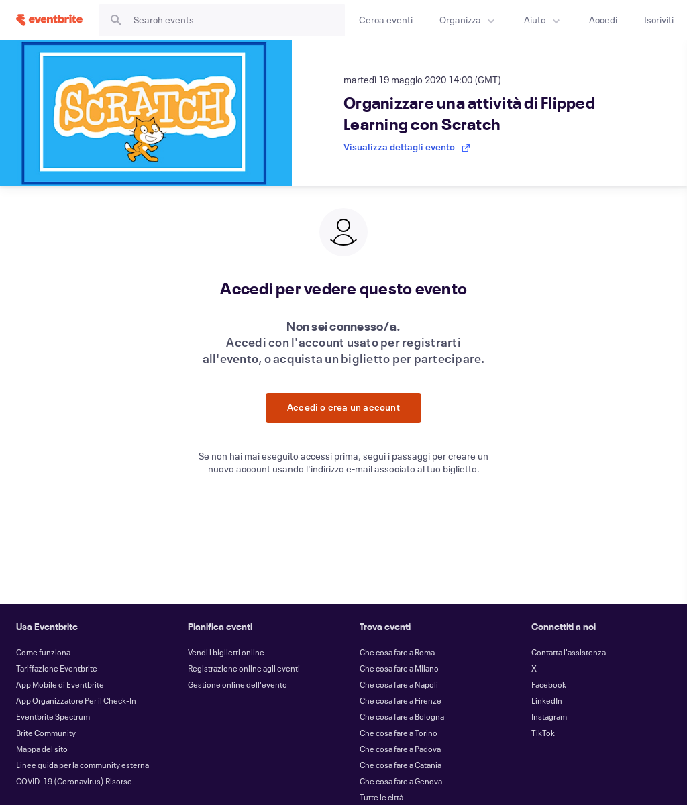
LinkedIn (546, 700)
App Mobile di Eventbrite (60, 684)
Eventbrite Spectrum (53, 716)
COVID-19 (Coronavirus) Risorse (74, 780)
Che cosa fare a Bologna (402, 716)
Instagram (549, 716)
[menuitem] (468, 20)
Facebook (548, 684)
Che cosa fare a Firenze (400, 700)
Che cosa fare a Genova (401, 780)
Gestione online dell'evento (237, 684)
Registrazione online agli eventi (244, 668)
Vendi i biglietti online (226, 652)
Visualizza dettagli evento (407, 146)
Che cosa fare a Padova (400, 748)
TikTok (543, 732)
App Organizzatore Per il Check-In (76, 700)
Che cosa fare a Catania (400, 764)
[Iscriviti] (659, 20)
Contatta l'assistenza (568, 652)
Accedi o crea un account (343, 406)
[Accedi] (603, 20)
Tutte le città (381, 797)
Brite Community (46, 732)
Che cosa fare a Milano (399, 668)
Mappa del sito (42, 748)
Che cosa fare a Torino (398, 732)
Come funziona (43, 652)
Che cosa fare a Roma (397, 652)
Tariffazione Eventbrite (56, 668)
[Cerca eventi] (386, 20)
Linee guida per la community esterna (82, 764)
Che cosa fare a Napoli (399, 684)
